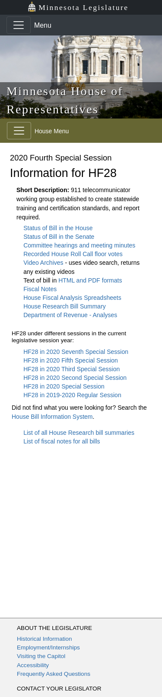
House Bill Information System (52, 416)
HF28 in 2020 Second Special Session (75, 377)
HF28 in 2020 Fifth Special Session (70, 360)
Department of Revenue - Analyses (70, 315)
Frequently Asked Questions (53, 674)
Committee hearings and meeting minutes (79, 245)
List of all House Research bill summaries (78, 432)
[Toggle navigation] (18, 25)
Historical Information (44, 639)
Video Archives (44, 262)
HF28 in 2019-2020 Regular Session (72, 395)
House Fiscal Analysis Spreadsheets (72, 297)
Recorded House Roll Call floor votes (73, 254)
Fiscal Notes (40, 289)
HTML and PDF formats (90, 280)
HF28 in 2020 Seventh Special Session (75, 351)
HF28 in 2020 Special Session (64, 386)
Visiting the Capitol (41, 656)
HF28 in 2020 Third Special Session (71, 369)
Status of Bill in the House (57, 228)
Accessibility (33, 665)
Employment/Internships (48, 647)
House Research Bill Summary (64, 306)
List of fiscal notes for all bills (61, 441)
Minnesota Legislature (78, 7)
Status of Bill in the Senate (58, 236)
